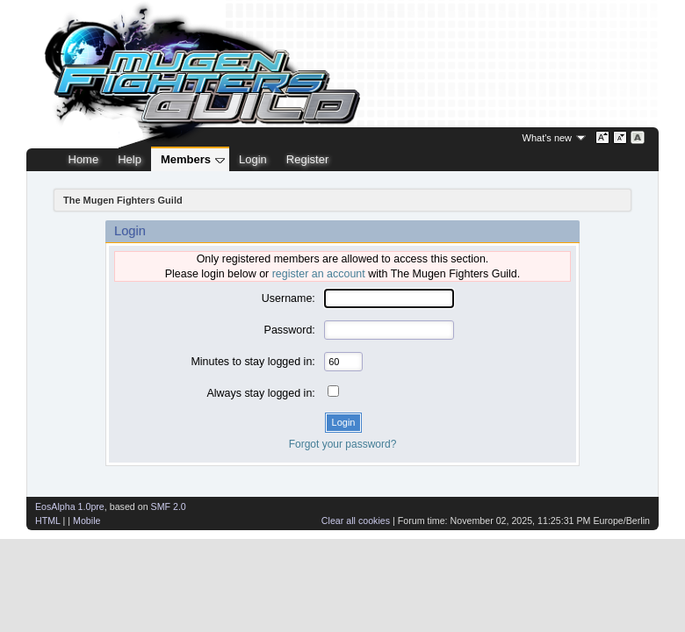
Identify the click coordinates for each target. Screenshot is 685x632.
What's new (548, 138)
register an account (318, 274)
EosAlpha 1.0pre (70, 506)
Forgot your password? (343, 444)
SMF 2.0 (168, 506)
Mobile (86, 520)
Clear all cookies (355, 520)
